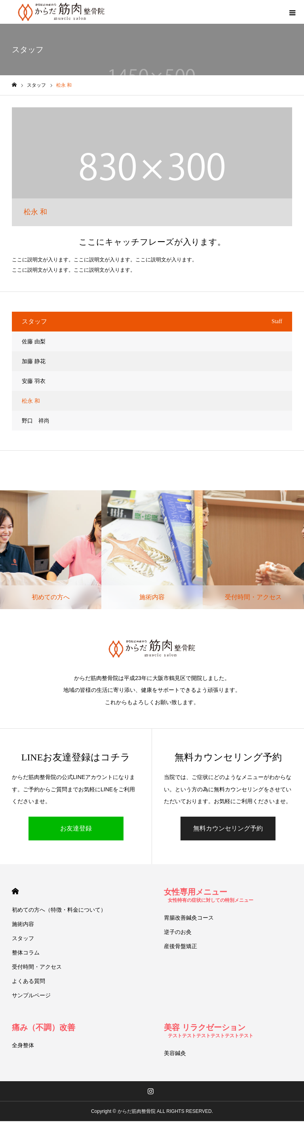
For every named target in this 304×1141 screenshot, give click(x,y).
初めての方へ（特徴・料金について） (59, 910)
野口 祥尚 (35, 420)
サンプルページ (31, 995)
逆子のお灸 (178, 932)
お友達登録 (76, 828)
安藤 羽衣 (34, 381)
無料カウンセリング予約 (228, 828)
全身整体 (23, 1045)
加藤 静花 (34, 361)
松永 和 (31, 401)
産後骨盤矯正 (180, 946)
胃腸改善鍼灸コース (189, 917)
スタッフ (23, 938)
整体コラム (26, 952)
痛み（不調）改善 (43, 1027)
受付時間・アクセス (37, 967)
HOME (15, 891)
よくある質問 (28, 981)
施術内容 (23, 924)
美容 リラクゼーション (208, 1030)
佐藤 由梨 (34, 341)
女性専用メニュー (208, 895)
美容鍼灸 (175, 1053)
